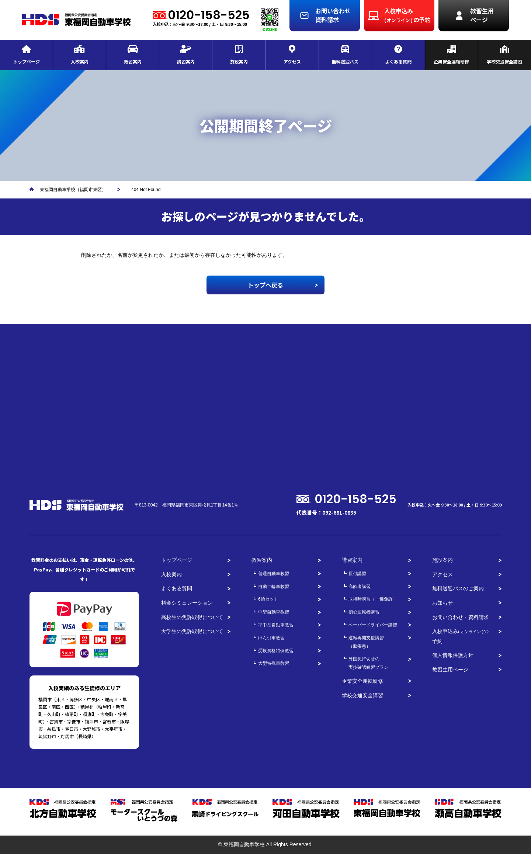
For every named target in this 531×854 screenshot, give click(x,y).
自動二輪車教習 (273, 586)
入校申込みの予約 (460, 636)
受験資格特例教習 (276, 650)
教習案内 (261, 560)
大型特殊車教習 (273, 663)
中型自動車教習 (273, 612)
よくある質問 (176, 588)
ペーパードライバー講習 (372, 624)
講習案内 (352, 560)
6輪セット (268, 599)
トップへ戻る (265, 284)
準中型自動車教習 (276, 624)
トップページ (176, 560)
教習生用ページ (450, 670)
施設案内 (442, 560)
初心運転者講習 (363, 612)
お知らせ (442, 603)
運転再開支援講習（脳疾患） (366, 642)
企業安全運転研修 (362, 681)
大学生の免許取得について (192, 631)
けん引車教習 (271, 637)
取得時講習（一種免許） (372, 599)
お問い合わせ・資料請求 (460, 617)
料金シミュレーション (187, 603)
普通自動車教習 (273, 573)
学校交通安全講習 (362, 695)
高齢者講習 (359, 586)
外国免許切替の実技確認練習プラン (368, 663)
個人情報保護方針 (452, 655)
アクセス (442, 574)
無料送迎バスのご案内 (458, 588)
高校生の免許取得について (192, 617)
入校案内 (171, 574)
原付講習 (357, 573)
